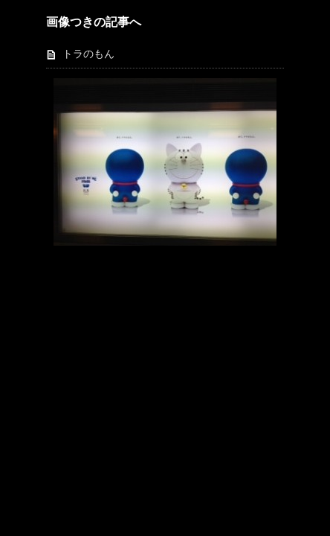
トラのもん (88, 54)
